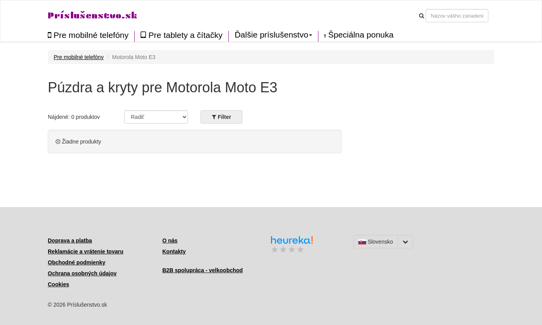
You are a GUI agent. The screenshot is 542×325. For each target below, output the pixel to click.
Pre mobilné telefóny (88, 35)
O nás (170, 240)
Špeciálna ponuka (359, 35)
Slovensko (375, 242)
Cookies (58, 284)
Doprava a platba (70, 240)
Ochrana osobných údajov (82, 273)
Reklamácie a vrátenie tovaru (85, 251)
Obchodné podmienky (76, 262)
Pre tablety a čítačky (181, 35)
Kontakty (174, 251)
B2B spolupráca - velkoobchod (203, 270)
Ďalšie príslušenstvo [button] (273, 35)
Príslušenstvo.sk (92, 15)
